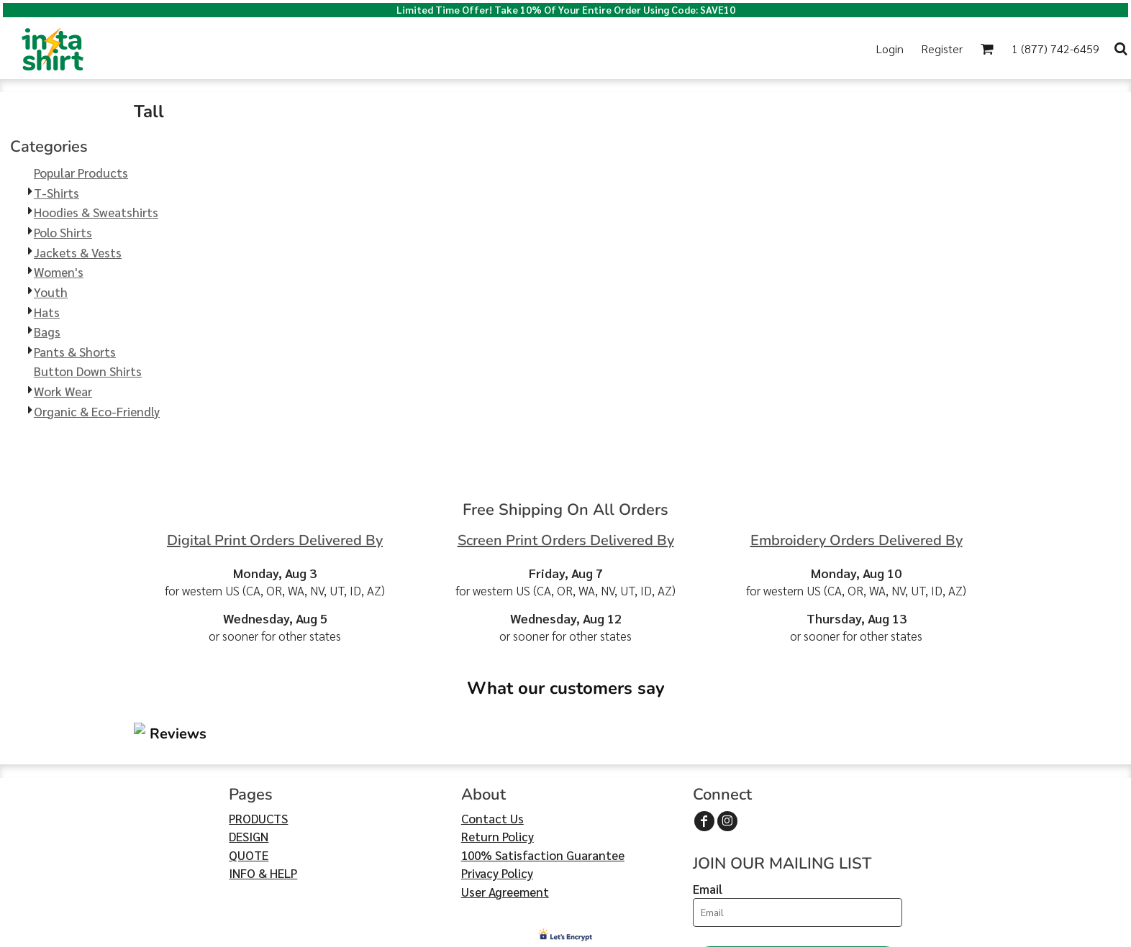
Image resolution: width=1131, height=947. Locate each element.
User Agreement (505, 805)
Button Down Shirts (88, 371)
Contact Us (492, 732)
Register (942, 48)
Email (707, 802)
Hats (47, 312)
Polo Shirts (63, 232)
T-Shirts (56, 193)
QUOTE (248, 769)
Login (890, 48)
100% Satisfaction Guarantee (542, 769)
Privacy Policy (497, 787)
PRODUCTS (258, 732)
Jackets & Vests (78, 252)
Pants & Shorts (75, 352)
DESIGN (248, 750)
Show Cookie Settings (566, 934)
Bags (47, 331)
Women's (58, 272)
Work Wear (63, 391)
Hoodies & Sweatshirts (96, 212)
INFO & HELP (263, 787)
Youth (51, 292)
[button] (424, 49)
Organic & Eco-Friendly (97, 411)
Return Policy (497, 750)
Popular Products (81, 172)
